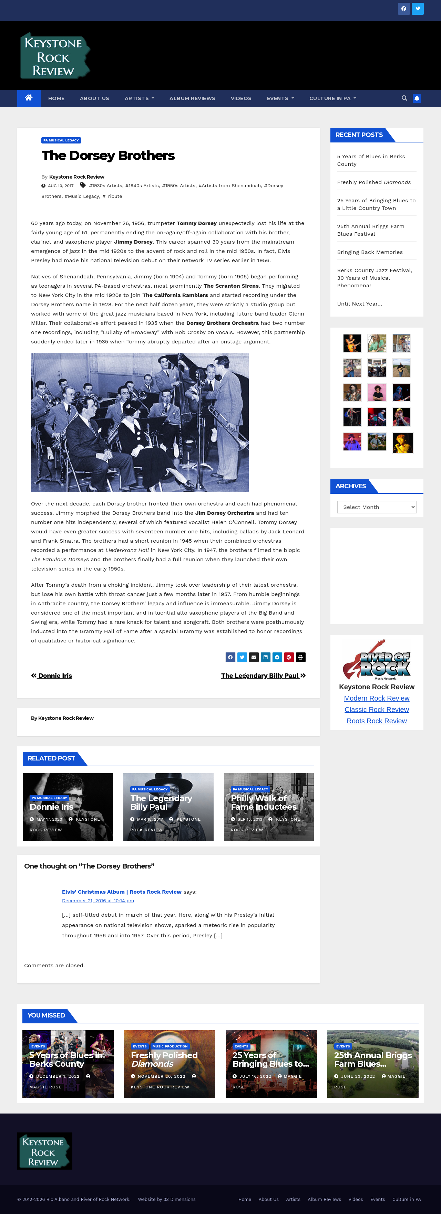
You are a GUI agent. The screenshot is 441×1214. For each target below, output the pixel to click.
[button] (404, 98)
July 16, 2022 (256, 1076)
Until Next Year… (359, 303)
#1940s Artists (142, 185)
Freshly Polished (374, 182)
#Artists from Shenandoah (230, 185)
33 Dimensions (180, 1199)
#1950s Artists (178, 185)
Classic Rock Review (377, 709)
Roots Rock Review (377, 721)
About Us (95, 98)
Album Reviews (193, 98)
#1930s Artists (105, 185)
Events (280, 98)
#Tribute (112, 196)
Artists (140, 98)
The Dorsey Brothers (107, 155)
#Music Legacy (82, 196)
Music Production (170, 1046)
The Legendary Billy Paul (263, 676)
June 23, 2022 (359, 1076)
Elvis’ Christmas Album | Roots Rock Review (122, 891)
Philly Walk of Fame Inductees (263, 802)
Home (56, 98)
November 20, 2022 (162, 1076)
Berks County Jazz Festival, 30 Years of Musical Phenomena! (374, 278)
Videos (241, 98)
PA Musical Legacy (61, 140)
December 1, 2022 (58, 1076)
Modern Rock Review (377, 698)
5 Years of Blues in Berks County (65, 1059)
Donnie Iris (51, 676)
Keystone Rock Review (76, 177)
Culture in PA (333, 98)
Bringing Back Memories (370, 252)
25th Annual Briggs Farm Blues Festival (372, 1063)
